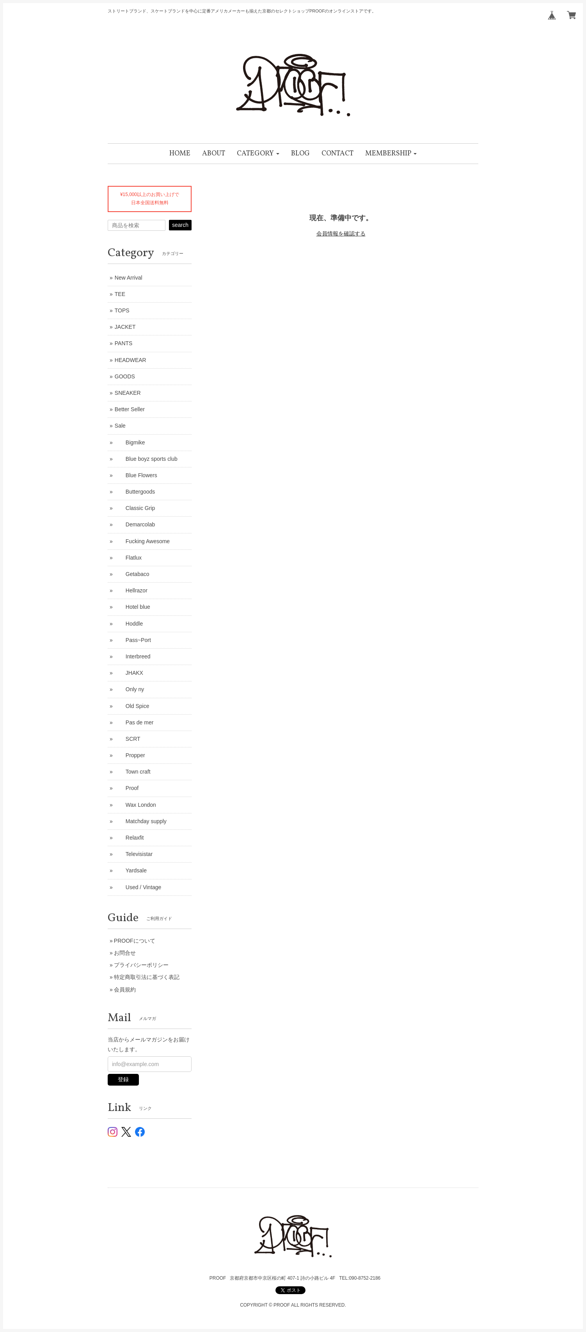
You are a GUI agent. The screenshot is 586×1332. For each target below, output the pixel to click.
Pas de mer (134, 722)
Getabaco (132, 574)
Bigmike (130, 442)
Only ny (129, 689)
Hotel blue (132, 607)
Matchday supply (141, 821)
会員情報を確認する (341, 233)
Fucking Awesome (142, 541)
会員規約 (125, 989)
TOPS (122, 310)
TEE (120, 294)
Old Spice (132, 706)
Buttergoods (135, 492)
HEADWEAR (130, 360)
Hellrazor (131, 590)
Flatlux (128, 558)
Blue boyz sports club (146, 459)
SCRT (127, 739)
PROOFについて (134, 941)
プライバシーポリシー (141, 965)
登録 (123, 1079)
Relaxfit (129, 838)
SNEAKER (128, 393)
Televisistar (134, 854)
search (180, 225)
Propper (130, 755)
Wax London (135, 805)
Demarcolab (135, 524)
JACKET (125, 327)
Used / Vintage (138, 887)
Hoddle (129, 624)
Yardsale (131, 870)
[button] (258, 154)
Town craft (133, 772)
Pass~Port (133, 640)
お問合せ (125, 953)
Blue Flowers (136, 475)
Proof (127, 788)
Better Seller (130, 409)
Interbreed (133, 656)
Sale (120, 426)
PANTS (124, 343)
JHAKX (129, 673)
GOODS (125, 376)
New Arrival (128, 278)
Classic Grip (135, 508)
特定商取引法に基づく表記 (146, 977)
